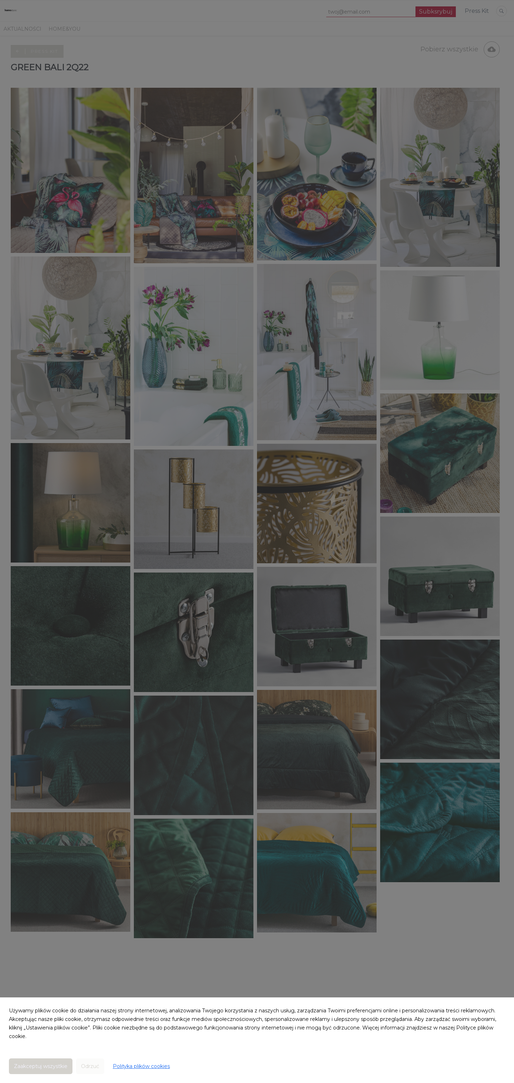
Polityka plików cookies (141, 1066)
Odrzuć (90, 1066)
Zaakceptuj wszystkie (40, 1066)
